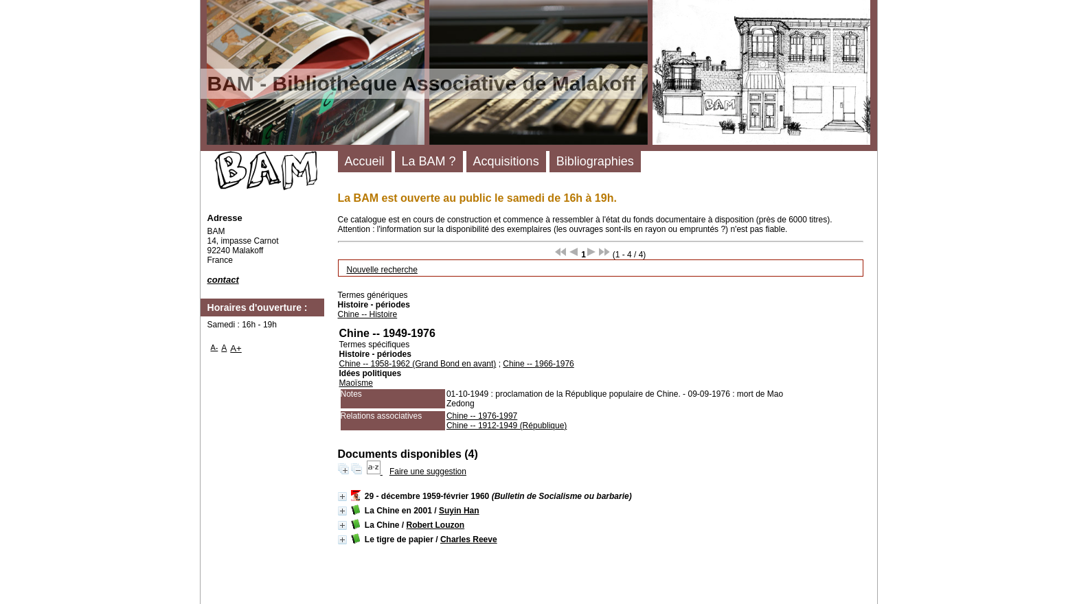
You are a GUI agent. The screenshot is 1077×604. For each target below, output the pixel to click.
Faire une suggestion (427, 471)
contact (223, 280)
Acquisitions (506, 161)
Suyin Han (459, 510)
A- (214, 347)
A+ (236, 348)
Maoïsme (356, 383)
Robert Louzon (436, 525)
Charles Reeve (468, 539)
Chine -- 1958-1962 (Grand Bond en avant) (418, 364)
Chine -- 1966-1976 (538, 364)
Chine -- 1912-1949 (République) (506, 425)
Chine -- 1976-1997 (481, 416)
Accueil (365, 161)
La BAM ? (429, 161)
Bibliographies (595, 161)
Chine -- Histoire (368, 314)
